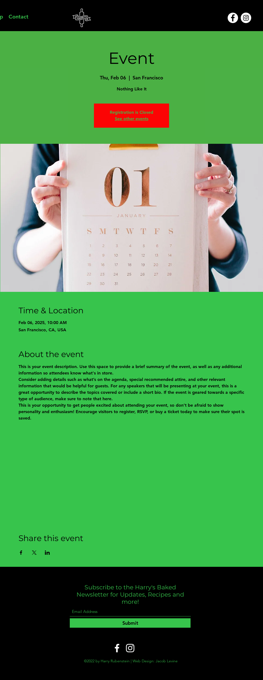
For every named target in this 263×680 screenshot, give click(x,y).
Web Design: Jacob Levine (155, 661)
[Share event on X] (34, 552)
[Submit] (130, 623)
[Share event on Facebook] (21, 552)
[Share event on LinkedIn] (47, 552)
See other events (131, 118)
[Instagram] (246, 18)
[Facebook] (233, 18)
